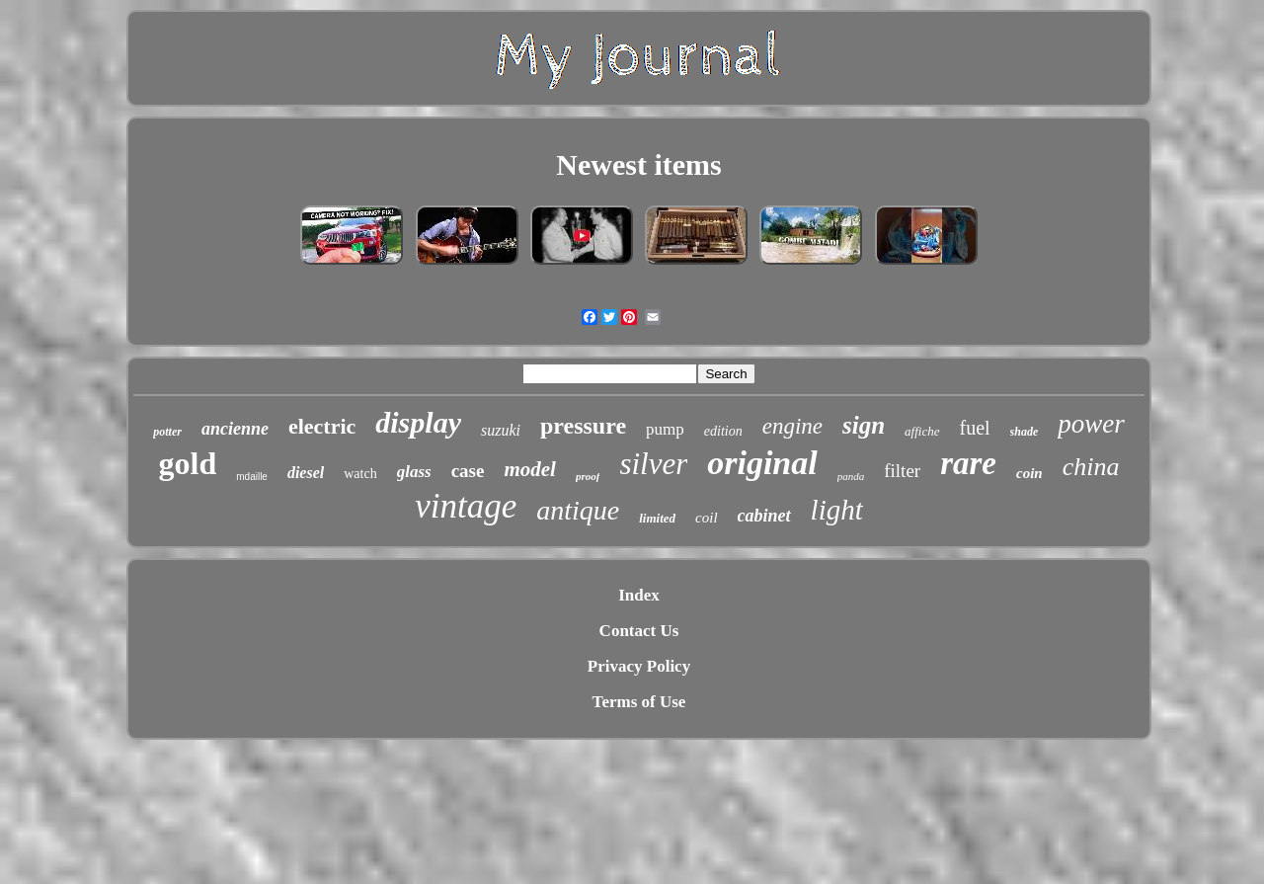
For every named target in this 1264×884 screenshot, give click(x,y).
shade (1024, 432)
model (530, 469)
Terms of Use (639, 701)
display (418, 422)
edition (723, 431)
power (1091, 424)
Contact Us (639, 630)
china (1091, 466)
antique (577, 510)
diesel (305, 472)
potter (167, 432)
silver (653, 463)
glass (414, 471)
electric (322, 426)
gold (188, 463)
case (468, 470)
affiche (922, 431)
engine (792, 426)
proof (587, 476)
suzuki (500, 430)
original (762, 462)
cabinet (764, 515)
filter (902, 470)
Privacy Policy (639, 666)
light (837, 509)
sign (863, 425)
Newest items (638, 164)
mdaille (252, 476)
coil (706, 517)
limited (657, 518)
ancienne (235, 429)
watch (360, 473)
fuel (975, 428)
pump (665, 429)
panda (851, 476)
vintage (465, 506)
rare (968, 463)
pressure (583, 426)
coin (1029, 473)
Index (639, 595)
